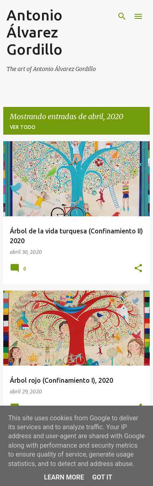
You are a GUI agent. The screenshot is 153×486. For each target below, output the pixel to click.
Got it (102, 477)
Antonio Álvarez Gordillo (34, 32)
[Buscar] (122, 16)
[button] (138, 268)
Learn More (64, 477)
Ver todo (22, 127)
